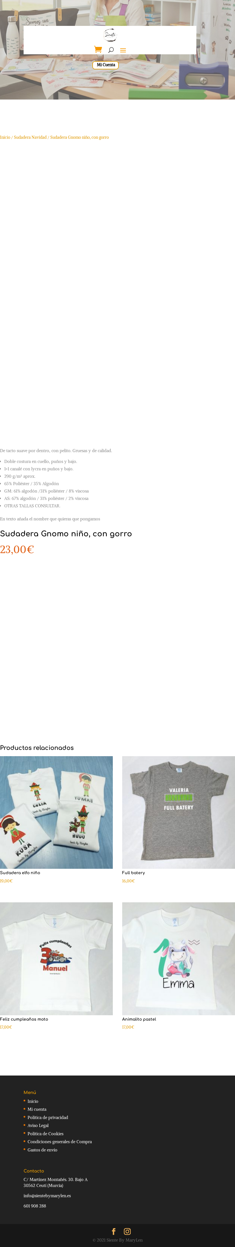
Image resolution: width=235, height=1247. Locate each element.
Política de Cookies (45, 1133)
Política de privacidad (48, 1117)
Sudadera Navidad (30, 137)
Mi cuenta (37, 1109)
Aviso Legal (38, 1125)
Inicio (5, 137)
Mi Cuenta (106, 64)
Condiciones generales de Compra (60, 1141)
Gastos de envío (42, 1150)
